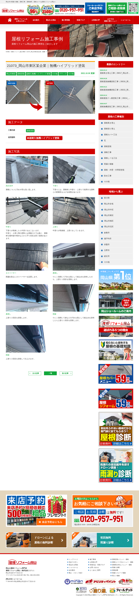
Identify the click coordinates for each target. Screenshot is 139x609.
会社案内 (36, 20)
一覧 (50, 373)
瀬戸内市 (107, 239)
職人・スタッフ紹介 (75, 573)
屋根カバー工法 (110, 135)
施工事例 (93, 559)
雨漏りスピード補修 (119, 573)
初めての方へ (73, 562)
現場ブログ (81, 20)
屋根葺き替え (109, 123)
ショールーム (125, 20)
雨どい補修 (116, 575)
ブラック (63, 74)
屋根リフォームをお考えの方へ (20, 20)
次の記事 (35, 373)
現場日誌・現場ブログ (97, 565)
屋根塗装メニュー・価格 (120, 559)
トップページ (73, 559)
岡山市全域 (108, 204)
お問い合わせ (94, 567)
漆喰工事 (107, 152)
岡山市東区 (11, 74)
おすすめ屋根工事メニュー (110, 20)
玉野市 (107, 250)
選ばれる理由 (51, 20)
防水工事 (107, 176)
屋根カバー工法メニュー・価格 (122, 562)
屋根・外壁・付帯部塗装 (114, 170)
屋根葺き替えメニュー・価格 (122, 565)
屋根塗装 (21, 74)
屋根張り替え (109, 129)
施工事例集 (66, 20)
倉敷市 (107, 233)
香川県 (107, 198)
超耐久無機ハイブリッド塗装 (38, 74)
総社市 (107, 256)
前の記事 (65, 373)
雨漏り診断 (116, 567)
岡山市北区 (109, 227)
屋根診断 (115, 570)
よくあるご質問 (95, 570)
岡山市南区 (109, 221)
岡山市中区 (109, 210)
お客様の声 (96, 20)
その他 (55, 74)
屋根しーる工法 (110, 158)
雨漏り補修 (108, 164)
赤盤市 (107, 244)
